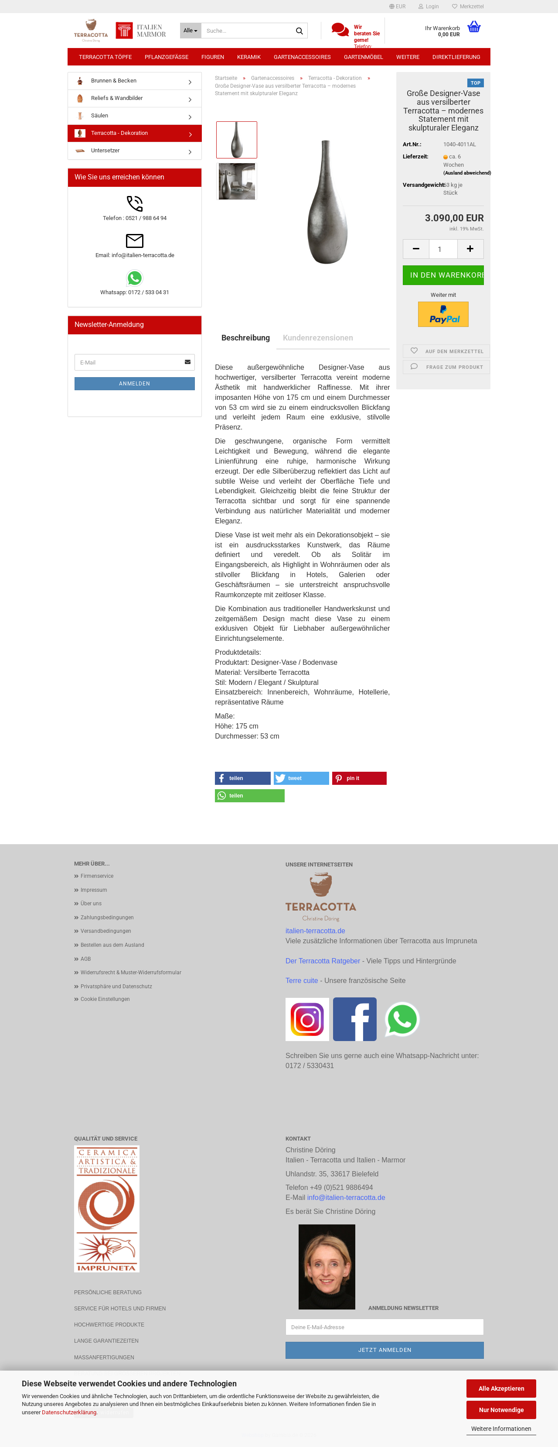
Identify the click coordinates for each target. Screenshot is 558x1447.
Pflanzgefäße (166, 57)
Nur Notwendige (501, 1409)
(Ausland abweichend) (467, 173)
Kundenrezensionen (318, 337)
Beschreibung (245, 337)
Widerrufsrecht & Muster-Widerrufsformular (131, 972)
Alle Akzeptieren (501, 1388)
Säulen (91, 116)
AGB (86, 959)
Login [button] (428, 6)
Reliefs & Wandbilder (109, 98)
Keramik (249, 57)
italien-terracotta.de (315, 931)
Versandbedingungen (106, 931)
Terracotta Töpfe (105, 57)
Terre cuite (302, 980)
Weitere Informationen (501, 1428)
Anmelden (134, 384)
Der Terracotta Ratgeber (323, 961)
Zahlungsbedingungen (107, 917)
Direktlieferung (456, 57)
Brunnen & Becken (105, 81)
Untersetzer (97, 151)
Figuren (212, 57)
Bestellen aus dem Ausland (112, 945)
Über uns (91, 904)
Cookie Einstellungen (105, 999)
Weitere (407, 57)
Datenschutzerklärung (69, 1412)
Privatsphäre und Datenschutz (116, 986)
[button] (397, 6)
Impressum (94, 890)
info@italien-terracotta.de (346, 1197)
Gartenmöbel (363, 57)
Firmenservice (97, 876)
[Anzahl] (443, 249)
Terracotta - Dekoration (111, 133)
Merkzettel (468, 6)
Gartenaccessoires (302, 57)
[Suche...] (190, 30)
